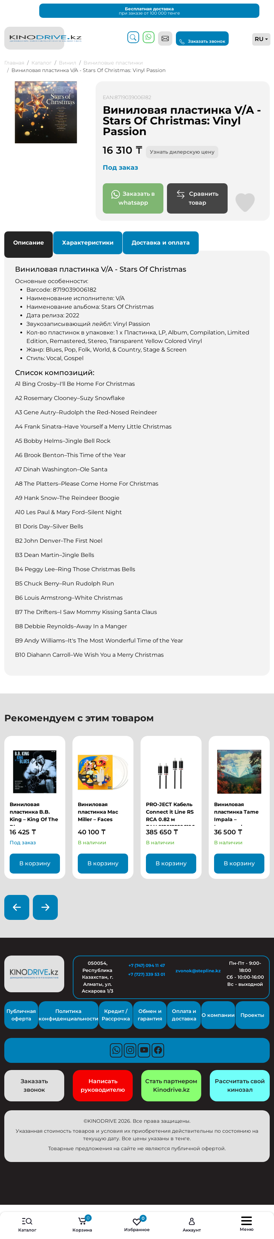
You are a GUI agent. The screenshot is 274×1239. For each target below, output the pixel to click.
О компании (218, 1015)
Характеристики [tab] (87, 242)
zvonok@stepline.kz (196, 970)
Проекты (252, 1015)
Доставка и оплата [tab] (161, 242)
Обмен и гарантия (150, 1015)
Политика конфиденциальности (68, 1015)
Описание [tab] (28, 242)
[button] (80, 87)
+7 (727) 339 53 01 (146, 974)
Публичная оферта (21, 1015)
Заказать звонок (202, 41)
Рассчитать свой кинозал (240, 1085)
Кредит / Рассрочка (116, 1015)
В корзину (34, 863)
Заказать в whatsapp (133, 198)
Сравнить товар (197, 198)
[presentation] (16, 907)
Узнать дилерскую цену (182, 152)
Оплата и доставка (184, 1015)
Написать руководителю (103, 1085)
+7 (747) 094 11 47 (146, 965)
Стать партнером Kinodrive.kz (171, 1085)
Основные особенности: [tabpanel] (137, 462)
